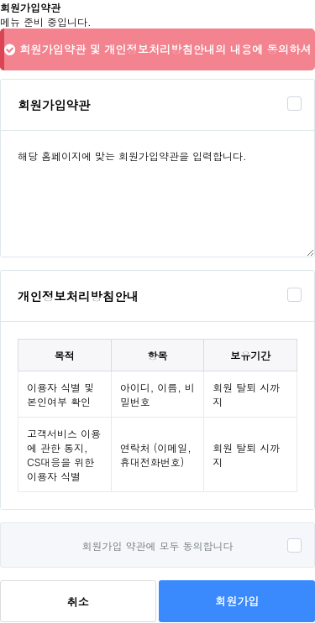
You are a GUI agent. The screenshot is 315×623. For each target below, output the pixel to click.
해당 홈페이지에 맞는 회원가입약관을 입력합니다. (157, 194)
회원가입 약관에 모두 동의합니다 (157, 545)
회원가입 (237, 601)
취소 (78, 602)
